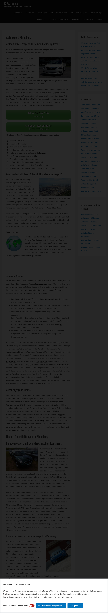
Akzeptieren (75, 606)
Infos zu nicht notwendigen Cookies (51, 606)
